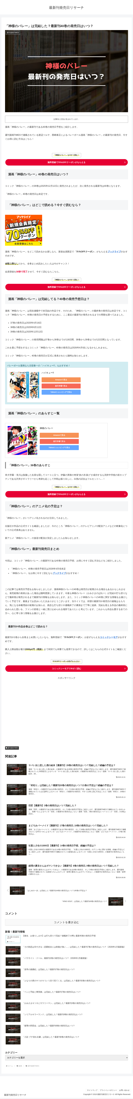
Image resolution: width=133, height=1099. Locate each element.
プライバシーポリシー (107, 1091)
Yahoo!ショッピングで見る (59, 392)
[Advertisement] (66, 711)
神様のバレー (46, 428)
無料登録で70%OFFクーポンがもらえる (66, 162)
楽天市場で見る (59, 386)
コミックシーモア (109, 637)
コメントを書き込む (66, 923)
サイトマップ (91, 1091)
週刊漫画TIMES (12, 748)
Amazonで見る (59, 380)
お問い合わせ (124, 1091)
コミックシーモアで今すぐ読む (66, 668)
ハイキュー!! (48, 373)
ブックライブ (114, 251)
